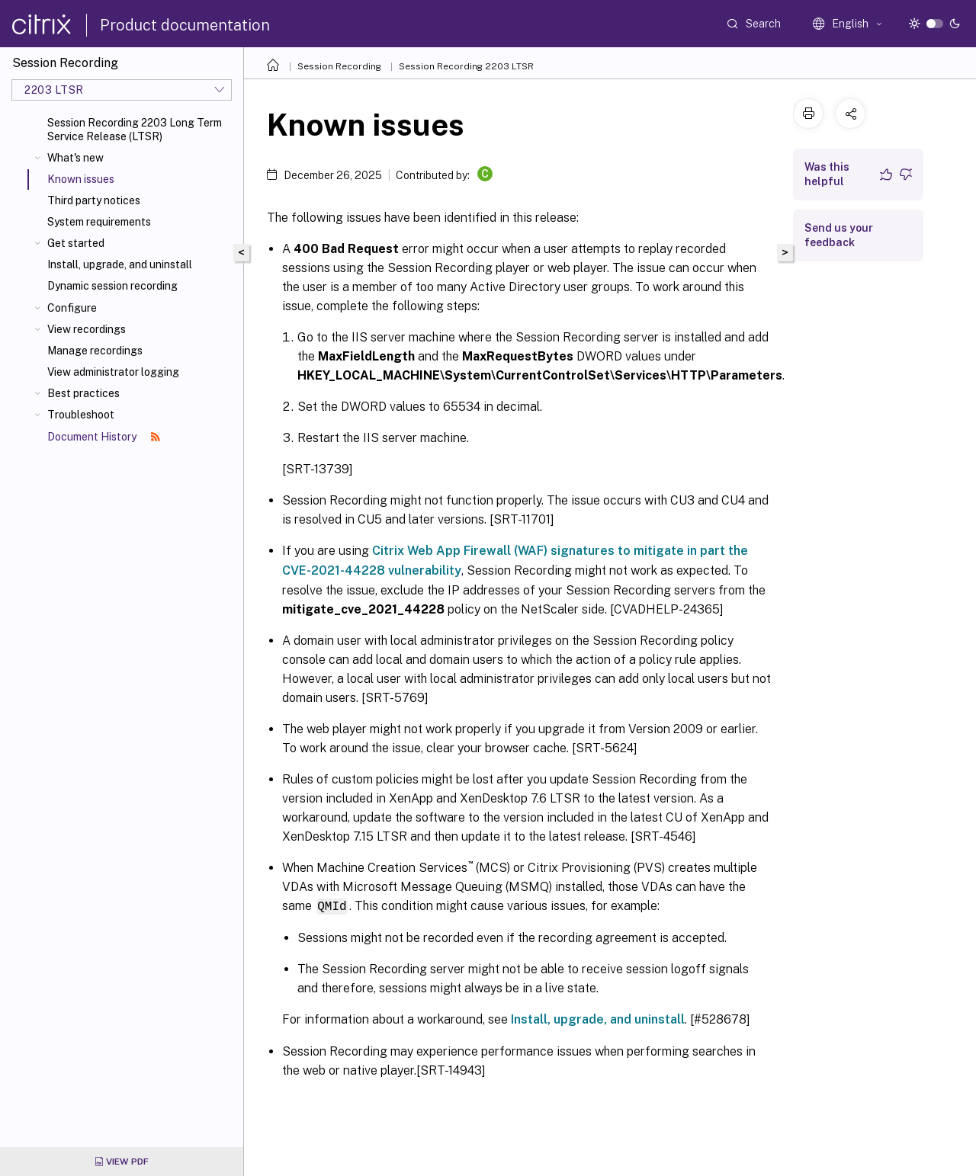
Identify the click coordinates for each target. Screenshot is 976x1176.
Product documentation (185, 25)
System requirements (99, 222)
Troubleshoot (80, 415)
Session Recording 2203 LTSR (466, 66)
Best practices (83, 393)
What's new (75, 158)
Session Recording (339, 66)
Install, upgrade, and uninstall (119, 264)
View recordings (86, 329)
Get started (75, 243)
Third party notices (93, 200)
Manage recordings (95, 350)
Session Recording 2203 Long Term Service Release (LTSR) (134, 130)
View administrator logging (113, 372)
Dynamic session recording (112, 286)
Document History (103, 437)
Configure (72, 308)
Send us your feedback (838, 235)
